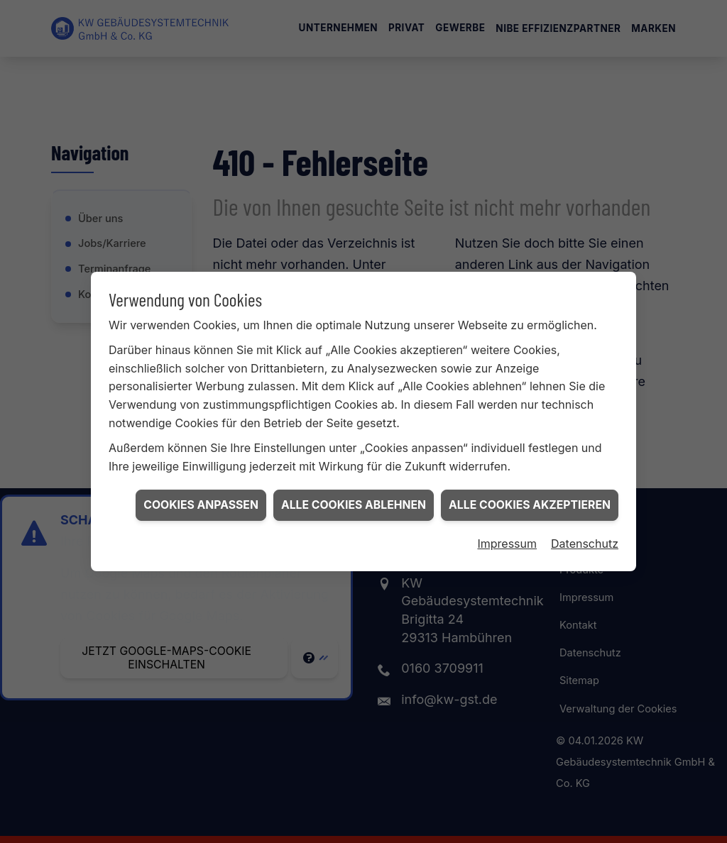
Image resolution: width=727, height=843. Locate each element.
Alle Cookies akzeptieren (530, 498)
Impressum (507, 538)
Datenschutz (584, 538)
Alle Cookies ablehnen (353, 498)
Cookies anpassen (200, 498)
